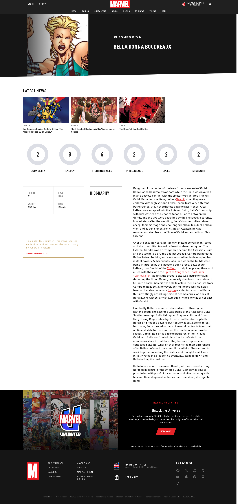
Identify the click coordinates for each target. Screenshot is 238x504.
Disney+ (81, 467)
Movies (126, 11)
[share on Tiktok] (177, 483)
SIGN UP (42, 4)
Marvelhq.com (85, 472)
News (74, 11)
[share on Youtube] (177, 477)
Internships (54, 476)
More (164, 11)
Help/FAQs (53, 467)
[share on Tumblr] (203, 470)
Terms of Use (47, 497)
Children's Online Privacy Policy (128, 497)
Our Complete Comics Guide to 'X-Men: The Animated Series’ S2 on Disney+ (43, 130)
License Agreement (153, 497)
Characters (100, 11)
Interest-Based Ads (172, 497)
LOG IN (31, 4)
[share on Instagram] (194, 470)
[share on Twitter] (186, 470)
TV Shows (139, 11)
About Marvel (55, 463)
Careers (52, 472)
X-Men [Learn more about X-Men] (104, 268)
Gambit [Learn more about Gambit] (113, 199)
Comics (85, 11)
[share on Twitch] (203, 477)
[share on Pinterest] (194, 477)
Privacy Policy (61, 497)
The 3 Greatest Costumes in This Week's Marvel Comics (93, 130)
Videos (153, 11)
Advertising (83, 463)
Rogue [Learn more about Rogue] (105, 290)
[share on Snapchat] (186, 477)
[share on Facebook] (177, 471)
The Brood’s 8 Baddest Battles (133, 129)
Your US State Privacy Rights (81, 497)
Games (115, 11)
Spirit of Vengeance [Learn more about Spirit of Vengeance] (109, 272)
